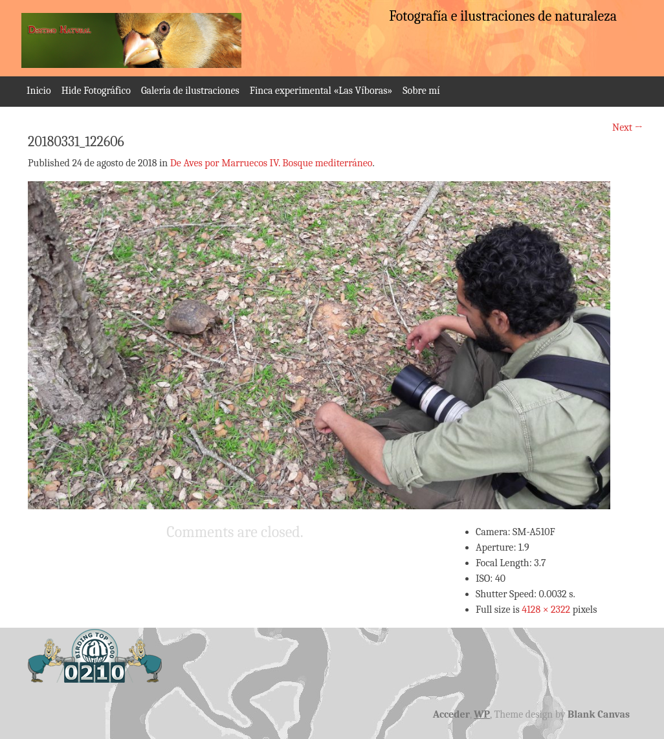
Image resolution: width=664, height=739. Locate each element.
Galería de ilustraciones (190, 90)
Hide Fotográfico (96, 90)
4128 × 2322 (546, 609)
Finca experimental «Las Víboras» (321, 90)
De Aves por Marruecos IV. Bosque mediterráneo (271, 163)
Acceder (451, 714)
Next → (627, 127)
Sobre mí (421, 90)
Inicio (39, 90)
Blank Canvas (599, 714)
